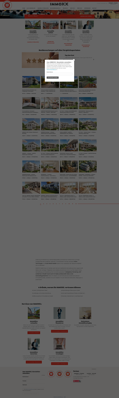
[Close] (74, 60)
